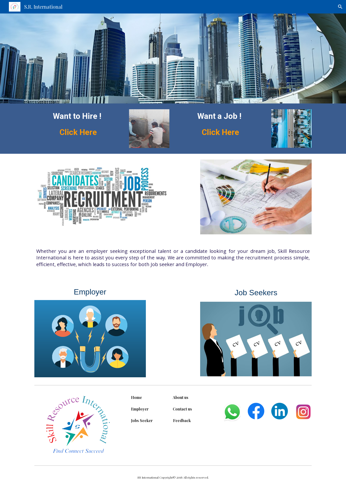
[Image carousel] (149, 128)
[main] (78, 124)
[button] (340, 7)
